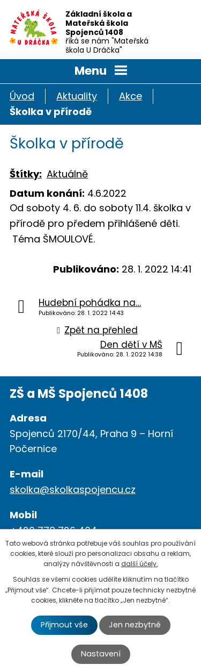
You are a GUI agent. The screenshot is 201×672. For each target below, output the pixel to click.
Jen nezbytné (135, 624)
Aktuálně (67, 174)
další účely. (139, 563)
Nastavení (101, 653)
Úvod (22, 96)
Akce (130, 96)
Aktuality (76, 96)
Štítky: (26, 174)
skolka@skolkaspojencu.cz (73, 489)
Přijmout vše (64, 624)
